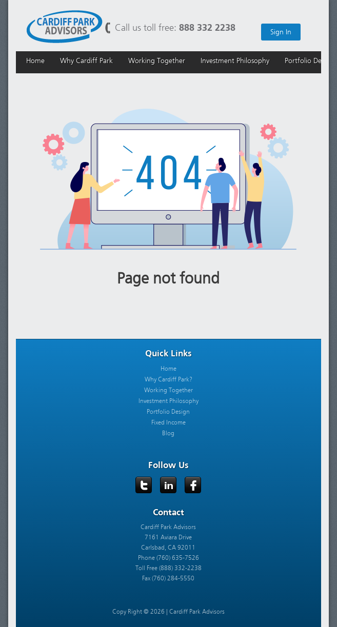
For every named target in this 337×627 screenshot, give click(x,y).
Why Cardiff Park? (168, 379)
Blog (168, 433)
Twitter (144, 485)
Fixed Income (168, 422)
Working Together (168, 390)
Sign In (280, 32)
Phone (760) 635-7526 (168, 557)
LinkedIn (169, 485)
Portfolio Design (168, 411)
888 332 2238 (207, 27)
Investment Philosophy (168, 400)
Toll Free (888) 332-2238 (168, 568)
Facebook (193, 485)
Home (168, 368)
